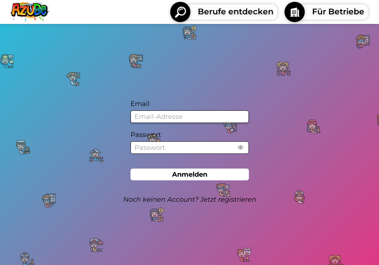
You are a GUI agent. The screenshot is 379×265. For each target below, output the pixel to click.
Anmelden (189, 174)
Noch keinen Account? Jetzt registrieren (189, 199)
